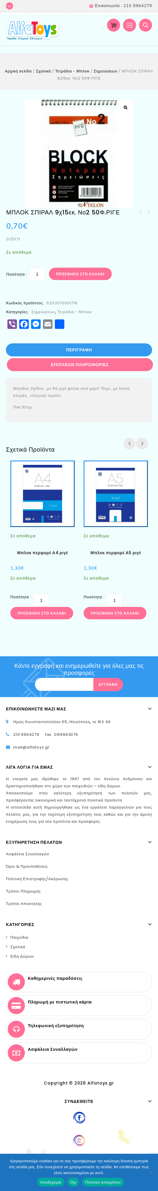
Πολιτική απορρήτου (103, 1182)
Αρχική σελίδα (18, 71)
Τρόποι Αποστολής (24, 903)
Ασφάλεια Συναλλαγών (27, 854)
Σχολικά (43, 71)
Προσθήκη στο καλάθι (80, 274)
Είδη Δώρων (22, 956)
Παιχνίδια (19, 937)
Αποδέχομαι (50, 1182)
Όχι (73, 1182)
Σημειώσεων (105, 71)
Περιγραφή (79, 350)
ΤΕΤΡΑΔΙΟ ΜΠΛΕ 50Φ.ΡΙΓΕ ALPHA (140, 212)
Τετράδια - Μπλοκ (72, 71)
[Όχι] (151, 1172)
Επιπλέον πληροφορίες (80, 365)
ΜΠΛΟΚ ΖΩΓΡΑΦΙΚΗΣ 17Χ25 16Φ (148, 212)
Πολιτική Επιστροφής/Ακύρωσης (37, 879)
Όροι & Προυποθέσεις (27, 866)
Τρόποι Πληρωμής (23, 891)
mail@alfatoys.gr (31, 747)
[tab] (79, 349)
